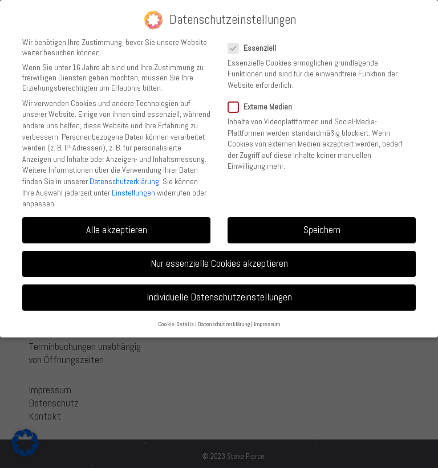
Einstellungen (133, 193)
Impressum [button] (267, 324)
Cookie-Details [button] (176, 324)
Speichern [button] (321, 229)
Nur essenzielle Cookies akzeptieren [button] (219, 263)
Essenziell (255, 48)
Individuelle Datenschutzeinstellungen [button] (219, 297)
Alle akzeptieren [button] (116, 229)
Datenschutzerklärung (124, 181)
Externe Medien (263, 106)
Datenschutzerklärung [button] (224, 324)
